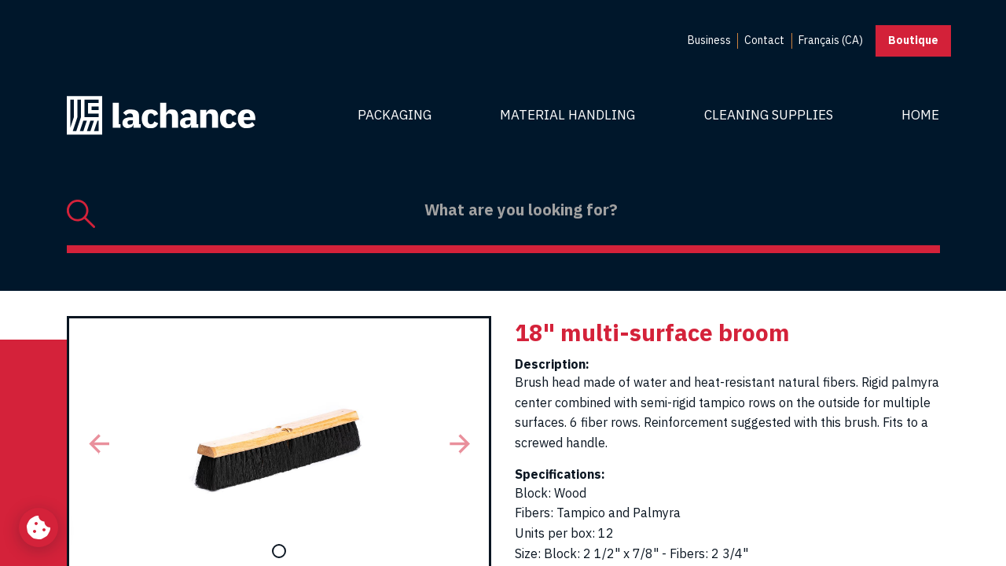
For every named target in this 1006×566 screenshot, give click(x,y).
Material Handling (567, 114)
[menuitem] (709, 41)
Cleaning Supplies (768, 114)
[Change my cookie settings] (38, 527)
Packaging (394, 114)
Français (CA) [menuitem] (831, 40)
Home (920, 114)
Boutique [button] (913, 40)
